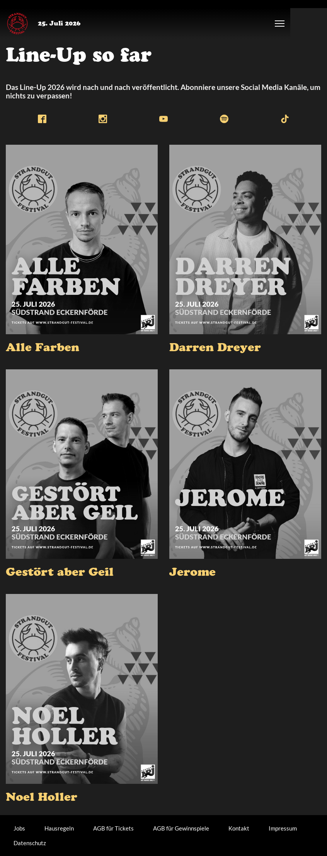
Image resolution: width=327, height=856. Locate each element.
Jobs (19, 828)
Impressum (283, 828)
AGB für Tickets (113, 828)
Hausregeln (59, 828)
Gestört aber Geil (60, 573)
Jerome (192, 573)
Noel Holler (41, 798)
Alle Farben (42, 349)
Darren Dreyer (215, 349)
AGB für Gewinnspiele (181, 828)
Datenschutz (30, 842)
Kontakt (238, 828)
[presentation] (82, 239)
